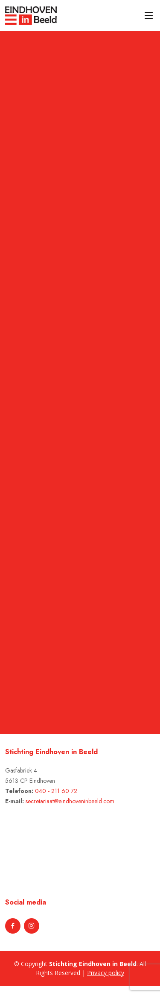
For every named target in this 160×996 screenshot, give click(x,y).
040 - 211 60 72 (56, 791)
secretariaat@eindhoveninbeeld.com (70, 801)
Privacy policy (105, 973)
